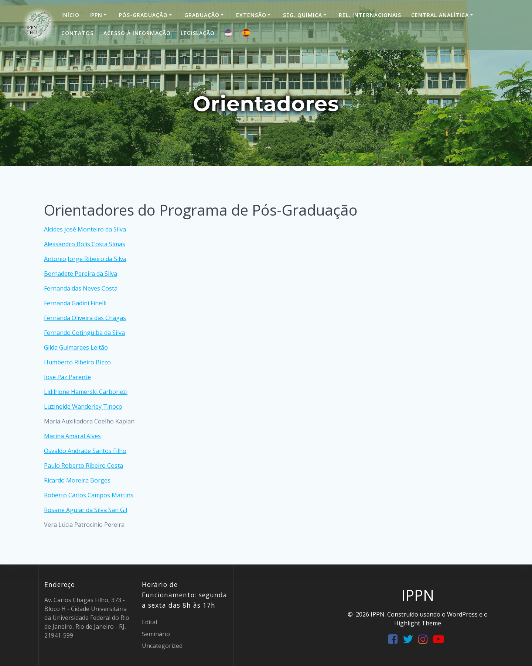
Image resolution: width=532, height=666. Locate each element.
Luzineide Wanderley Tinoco (83, 406)
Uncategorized (162, 646)
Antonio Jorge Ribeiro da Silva (85, 259)
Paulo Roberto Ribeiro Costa (83, 465)
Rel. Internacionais (370, 14)
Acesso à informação (137, 33)
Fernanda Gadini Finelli (75, 303)
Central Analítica (440, 14)
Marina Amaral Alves (72, 436)
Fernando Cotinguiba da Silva (84, 333)
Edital (149, 622)
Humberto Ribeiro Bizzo (77, 362)
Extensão (251, 14)
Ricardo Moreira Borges (77, 480)
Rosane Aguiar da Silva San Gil (85, 510)
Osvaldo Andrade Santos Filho (85, 451)
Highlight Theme (417, 623)
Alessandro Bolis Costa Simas (84, 244)
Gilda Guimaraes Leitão (76, 347)
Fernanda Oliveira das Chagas (85, 318)
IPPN (95, 14)
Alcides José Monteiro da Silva (85, 229)
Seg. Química (302, 14)
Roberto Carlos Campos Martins (88, 495)
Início (70, 14)
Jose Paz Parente (67, 377)
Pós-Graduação (143, 14)
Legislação (198, 33)
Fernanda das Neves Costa (80, 288)
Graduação (201, 14)
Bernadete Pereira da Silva (80, 274)
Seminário (156, 634)
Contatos (77, 33)
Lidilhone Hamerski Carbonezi (85, 392)
